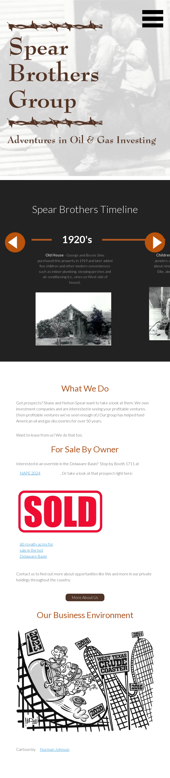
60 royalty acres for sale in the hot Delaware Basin (36, 550)
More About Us (85, 597)
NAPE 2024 (30, 472)
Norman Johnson (54, 749)
